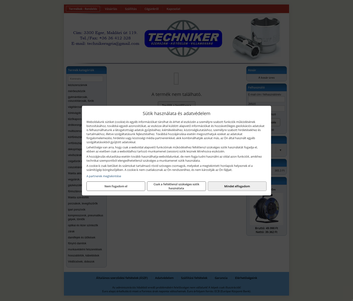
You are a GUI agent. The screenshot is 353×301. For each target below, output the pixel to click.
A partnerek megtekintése (103, 176)
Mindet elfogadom (237, 186)
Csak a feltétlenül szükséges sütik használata (176, 186)
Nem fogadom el (115, 186)
